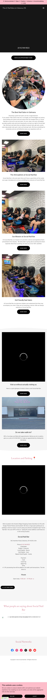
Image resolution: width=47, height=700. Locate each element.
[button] (43, 8)
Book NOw (23, 393)
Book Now (23, 133)
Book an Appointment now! (24, 57)
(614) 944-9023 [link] (23, 48)
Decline (12, 696)
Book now (23, 311)
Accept (35, 696)
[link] (14, 8)
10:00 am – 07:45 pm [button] (26, 579)
